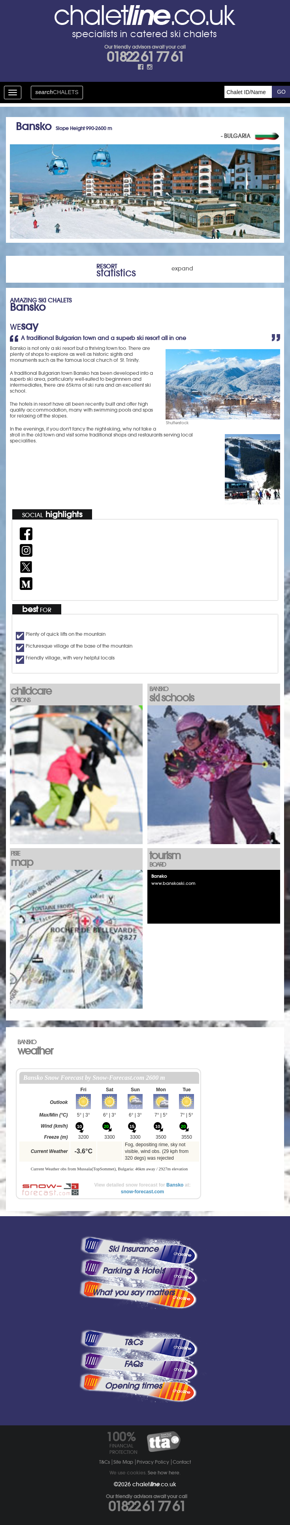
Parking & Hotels (133, 1271)
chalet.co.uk (154, 1484)
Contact (182, 1462)
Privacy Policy (153, 1462)
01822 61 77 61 (145, 57)
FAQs (133, 1364)
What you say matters (133, 1292)
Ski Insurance (133, 1249)
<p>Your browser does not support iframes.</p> (109, 1123)
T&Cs (133, 1342)
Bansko (174, 1185)
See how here (163, 1473)
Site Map (123, 1462)
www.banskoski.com (173, 883)
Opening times (133, 1386)
